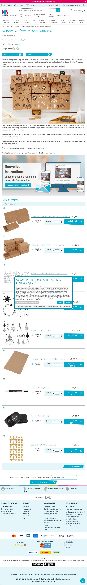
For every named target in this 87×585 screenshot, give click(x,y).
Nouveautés (13, 15)
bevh (51, 542)
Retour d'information (72, 526)
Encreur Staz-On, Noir (40, 416)
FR (84, 5)
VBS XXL (21, 15)
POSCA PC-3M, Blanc (40, 387)
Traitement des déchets (8, 513)
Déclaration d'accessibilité (52, 527)
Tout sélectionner (10, 204)
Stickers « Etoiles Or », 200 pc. (43, 444)
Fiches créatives (51, 15)
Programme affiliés (7, 509)
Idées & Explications (15, 26)
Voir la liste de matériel (39, 54)
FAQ (24, 518)
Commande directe (49, 507)
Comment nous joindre (72, 521)
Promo (66, 15)
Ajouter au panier (75, 222)
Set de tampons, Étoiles (41, 302)
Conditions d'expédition (51, 511)
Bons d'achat (27, 509)
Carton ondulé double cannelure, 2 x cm (48, 359)
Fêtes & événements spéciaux (39, 15)
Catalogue (26, 507)
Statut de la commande (73, 523)
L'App (45, 530)
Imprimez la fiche (12, 54)
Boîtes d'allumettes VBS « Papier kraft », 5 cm (50, 245)
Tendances (28, 15)
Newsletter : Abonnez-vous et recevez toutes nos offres (30, 477)
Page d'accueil (5, 26)
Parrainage (26, 511)
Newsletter (26, 513)
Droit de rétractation (50, 518)
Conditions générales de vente (53, 509)
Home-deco (25, 26)
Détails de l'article (36, 221)
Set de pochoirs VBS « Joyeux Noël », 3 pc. (49, 273)
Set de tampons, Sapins (41, 330)
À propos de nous (6, 507)
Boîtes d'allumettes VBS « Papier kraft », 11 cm (50, 216)
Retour (46, 525)
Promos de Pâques (50, 1)
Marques (59, 15)
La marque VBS (6, 511)
